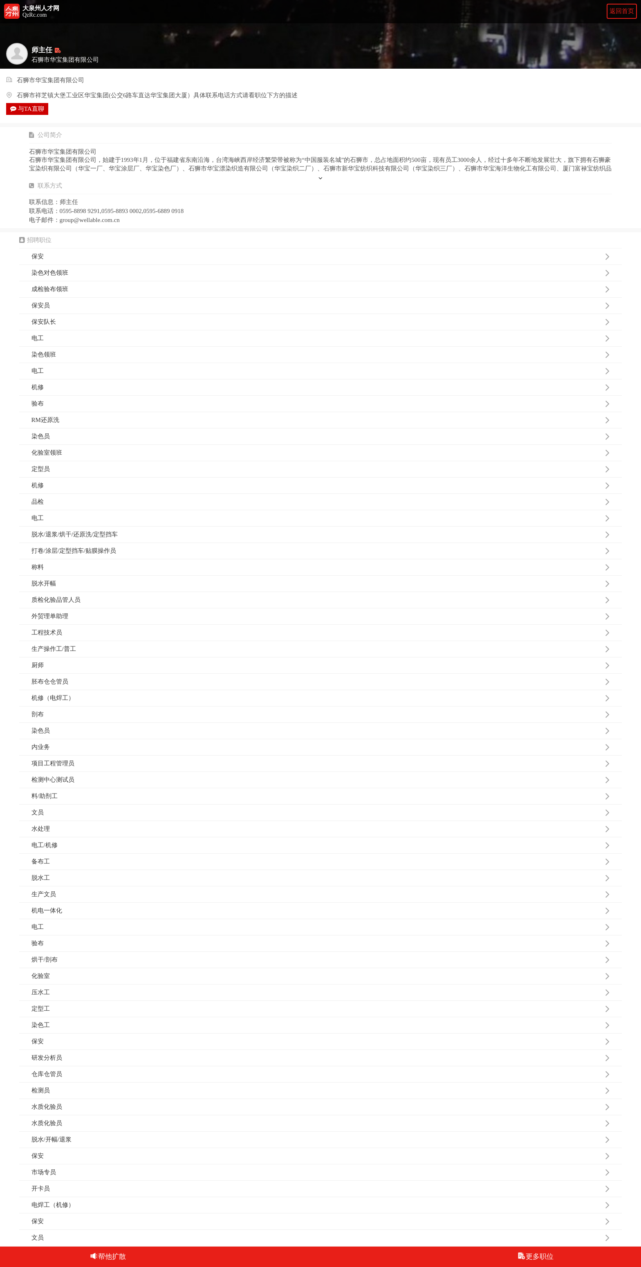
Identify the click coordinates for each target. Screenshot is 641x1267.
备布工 (320, 861)
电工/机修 (320, 845)
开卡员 (320, 1188)
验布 (320, 403)
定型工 (320, 1008)
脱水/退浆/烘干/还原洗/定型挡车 (320, 534)
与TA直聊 (27, 108)
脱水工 (320, 878)
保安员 (320, 305)
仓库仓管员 (320, 1074)
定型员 (320, 469)
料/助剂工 (320, 796)
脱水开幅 (320, 583)
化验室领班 (320, 452)
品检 (320, 501)
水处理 (320, 828)
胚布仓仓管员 (320, 681)
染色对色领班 (320, 272)
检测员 (320, 1090)
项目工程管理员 (320, 763)
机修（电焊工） (320, 698)
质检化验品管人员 (320, 599)
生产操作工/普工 (320, 649)
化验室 (320, 976)
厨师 (320, 665)
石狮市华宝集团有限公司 (50, 80)
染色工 (320, 1025)
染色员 (320, 436)
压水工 (320, 992)
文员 (320, 812)
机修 (320, 387)
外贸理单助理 (320, 616)
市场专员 (320, 1172)
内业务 (320, 747)
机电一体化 (320, 910)
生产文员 (320, 894)
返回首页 (622, 11)
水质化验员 (320, 1106)
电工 (320, 338)
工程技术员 (320, 632)
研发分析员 (320, 1057)
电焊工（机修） (320, 1205)
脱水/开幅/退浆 (320, 1139)
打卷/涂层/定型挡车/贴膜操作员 (320, 550)
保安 (320, 256)
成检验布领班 (320, 289)
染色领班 (320, 354)
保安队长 (320, 321)
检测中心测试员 (320, 779)
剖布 (320, 714)
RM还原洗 (320, 420)
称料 (320, 567)
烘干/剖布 (320, 959)
